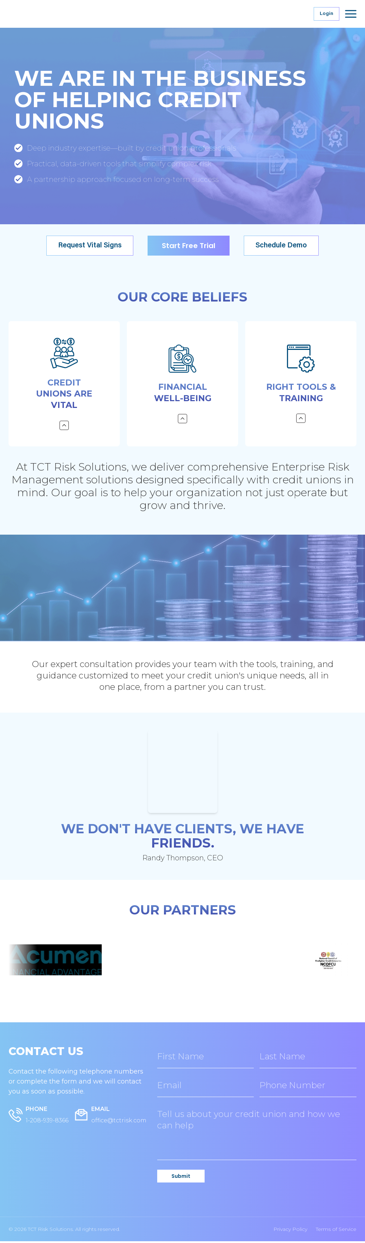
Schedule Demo (281, 245)
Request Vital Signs (90, 245)
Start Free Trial (188, 246)
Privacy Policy (290, 1231)
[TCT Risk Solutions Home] (62, 14)
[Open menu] (350, 14)
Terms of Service (336, 1231)
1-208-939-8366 (47, 1122)
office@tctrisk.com (118, 1122)
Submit (180, 1177)
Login (326, 13)
